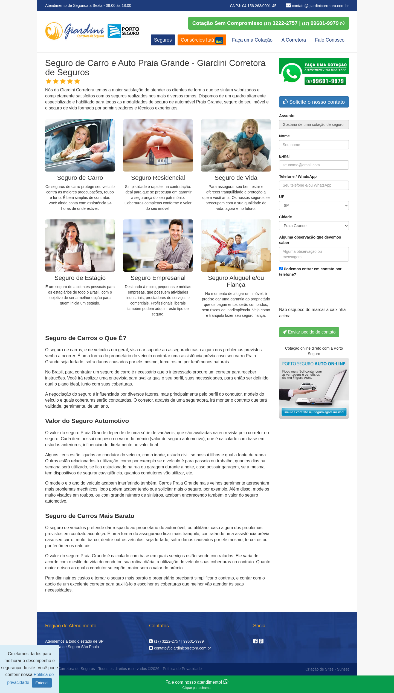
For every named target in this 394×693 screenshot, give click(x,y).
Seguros (163, 40)
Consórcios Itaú (202, 40)
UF (281, 197)
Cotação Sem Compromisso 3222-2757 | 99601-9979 (268, 23)
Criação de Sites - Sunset (327, 669)
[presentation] (320, 293)
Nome (284, 136)
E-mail (285, 156)
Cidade (285, 217)
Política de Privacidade (182, 668)
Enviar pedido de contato (309, 332)
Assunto (286, 116)
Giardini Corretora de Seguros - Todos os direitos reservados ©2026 (102, 668)
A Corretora (294, 40)
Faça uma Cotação (252, 40)
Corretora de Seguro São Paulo (72, 647)
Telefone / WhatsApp (298, 176)
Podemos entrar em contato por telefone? (310, 272)
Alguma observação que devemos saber (310, 240)
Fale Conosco (329, 40)
